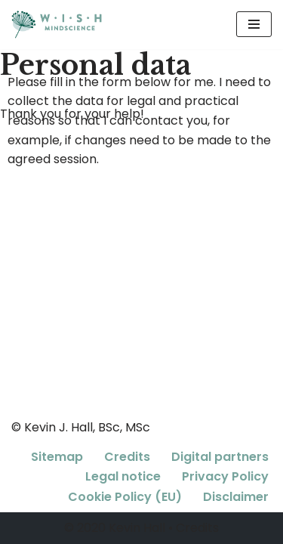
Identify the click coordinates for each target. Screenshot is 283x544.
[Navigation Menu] (254, 24)
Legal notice (123, 476)
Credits (127, 456)
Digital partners (220, 456)
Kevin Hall (137, 527)
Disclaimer (236, 496)
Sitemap (57, 456)
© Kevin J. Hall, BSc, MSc (80, 427)
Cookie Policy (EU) (125, 496)
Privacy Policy (225, 476)
